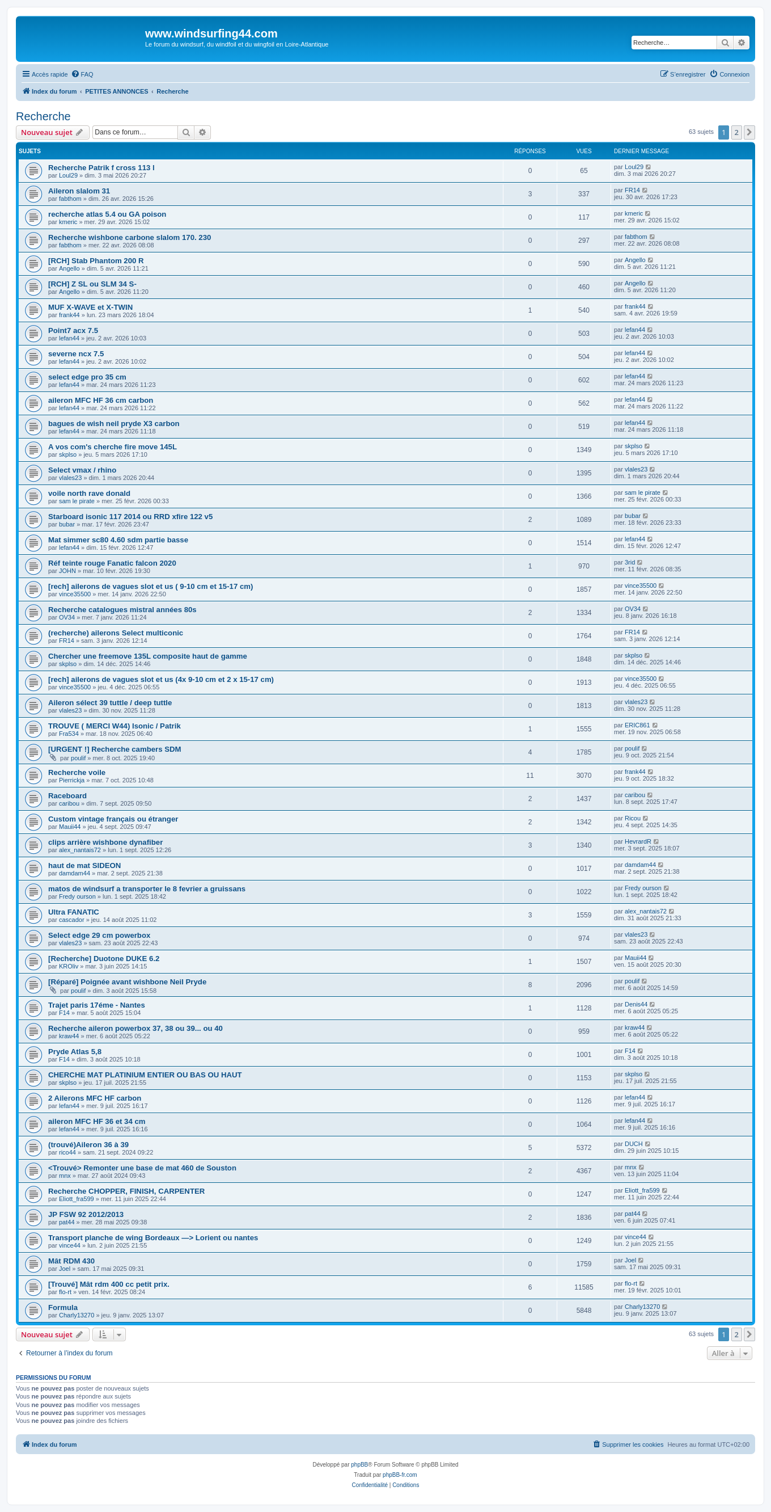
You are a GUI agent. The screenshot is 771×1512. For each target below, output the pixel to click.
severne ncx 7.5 (76, 353)
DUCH (634, 1143)
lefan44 (69, 338)
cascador (71, 919)
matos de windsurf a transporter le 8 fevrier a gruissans (146, 889)
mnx (65, 1175)
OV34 (67, 617)
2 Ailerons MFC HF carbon (94, 1098)
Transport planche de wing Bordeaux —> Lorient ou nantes (153, 1237)
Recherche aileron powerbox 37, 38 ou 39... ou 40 (135, 1028)
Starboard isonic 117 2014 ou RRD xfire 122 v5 (130, 516)
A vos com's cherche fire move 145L (112, 447)
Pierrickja (71, 780)
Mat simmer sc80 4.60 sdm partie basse (118, 540)
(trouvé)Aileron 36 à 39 (88, 1144)
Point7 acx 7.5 (73, 330)
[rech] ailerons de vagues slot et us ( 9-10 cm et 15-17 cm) (150, 586)
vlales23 (70, 477)
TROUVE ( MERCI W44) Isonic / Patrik (114, 726)
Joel (64, 1268)
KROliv (68, 966)
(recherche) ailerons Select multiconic (115, 633)
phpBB (359, 1465)
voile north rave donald (89, 493)
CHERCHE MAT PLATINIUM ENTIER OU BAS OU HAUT (145, 1075)
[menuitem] (82, 74)
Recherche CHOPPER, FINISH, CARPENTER (126, 1191)
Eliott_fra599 (76, 1198)
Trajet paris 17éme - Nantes (96, 1005)
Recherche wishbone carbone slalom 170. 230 (129, 237)
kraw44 (69, 1036)
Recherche (43, 116)
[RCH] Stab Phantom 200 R (96, 260)
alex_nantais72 (80, 849)
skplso (68, 454)
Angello (69, 268)
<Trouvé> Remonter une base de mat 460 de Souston (142, 1168)
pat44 (67, 1222)
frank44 (69, 314)
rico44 (67, 1152)
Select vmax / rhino (82, 470)
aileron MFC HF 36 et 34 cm (97, 1121)
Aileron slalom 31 (79, 191)
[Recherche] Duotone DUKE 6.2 (103, 958)
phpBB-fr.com (400, 1475)
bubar (67, 524)
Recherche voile (76, 772)
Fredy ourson (77, 896)
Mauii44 (70, 826)
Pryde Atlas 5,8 (74, 1051)
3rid (630, 562)
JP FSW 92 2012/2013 (86, 1214)
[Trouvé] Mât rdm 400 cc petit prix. (109, 1284)
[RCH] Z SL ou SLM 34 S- (92, 284)
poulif (78, 758)
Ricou (633, 818)
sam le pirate (77, 501)
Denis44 (636, 1004)
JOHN (67, 570)
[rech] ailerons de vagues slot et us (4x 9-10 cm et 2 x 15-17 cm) (161, 679)
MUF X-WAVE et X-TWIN (90, 307)
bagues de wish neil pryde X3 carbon (114, 423)
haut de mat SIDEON (84, 865)
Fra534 (69, 733)
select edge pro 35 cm (87, 377)
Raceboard (67, 795)
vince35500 (75, 594)
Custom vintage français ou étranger (113, 819)
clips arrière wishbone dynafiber (105, 842)
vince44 (70, 1245)
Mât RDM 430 (71, 1261)
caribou (69, 803)
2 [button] (737, 132)
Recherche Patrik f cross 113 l (101, 167)
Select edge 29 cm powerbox (99, 935)
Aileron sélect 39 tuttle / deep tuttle (110, 702)
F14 (64, 1012)
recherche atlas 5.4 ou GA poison (107, 214)
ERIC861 (637, 725)
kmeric (68, 221)
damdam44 (74, 873)
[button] (749, 132)
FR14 (632, 190)
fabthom (70, 198)
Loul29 (68, 175)
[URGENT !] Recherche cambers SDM (114, 749)
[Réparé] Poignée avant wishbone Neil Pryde (127, 982)
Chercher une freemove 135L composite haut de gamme (147, 656)
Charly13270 (76, 1315)
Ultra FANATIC (73, 912)
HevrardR (638, 841)
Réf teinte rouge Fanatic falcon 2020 (112, 563)
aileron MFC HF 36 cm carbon (100, 400)
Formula (63, 1307)
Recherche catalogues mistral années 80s (122, 609)
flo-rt (65, 1291)
